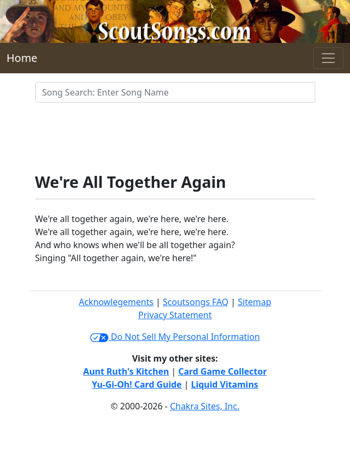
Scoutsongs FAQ (195, 302)
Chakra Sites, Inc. (204, 406)
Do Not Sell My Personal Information (175, 337)
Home (22, 57)
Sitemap (254, 302)
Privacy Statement (175, 315)
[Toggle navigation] (328, 58)
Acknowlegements (116, 302)
